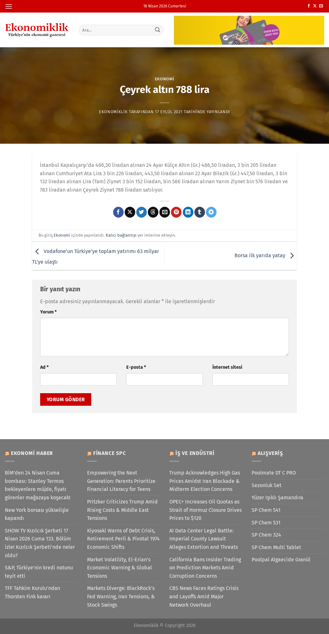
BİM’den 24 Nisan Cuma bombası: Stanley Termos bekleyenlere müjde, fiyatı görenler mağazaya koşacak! (37, 485)
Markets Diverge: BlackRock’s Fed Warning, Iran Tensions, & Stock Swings (121, 596)
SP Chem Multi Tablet (276, 547)
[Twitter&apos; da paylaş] (141, 212)
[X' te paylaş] (130, 212)
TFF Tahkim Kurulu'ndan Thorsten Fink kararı (32, 592)
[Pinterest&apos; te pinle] (176, 212)
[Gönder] (157, 29)
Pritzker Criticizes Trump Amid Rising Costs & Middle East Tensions (122, 510)
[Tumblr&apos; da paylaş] (199, 212)
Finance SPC (109, 453)
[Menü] (9, 6)
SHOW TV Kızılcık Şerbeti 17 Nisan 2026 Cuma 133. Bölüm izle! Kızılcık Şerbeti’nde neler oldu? (40, 543)
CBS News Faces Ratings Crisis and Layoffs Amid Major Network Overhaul (203, 596)
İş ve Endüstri (195, 453)
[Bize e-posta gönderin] (321, 6)
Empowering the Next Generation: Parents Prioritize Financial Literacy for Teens (121, 481)
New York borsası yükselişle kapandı (37, 514)
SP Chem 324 (266, 535)
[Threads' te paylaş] (153, 212)
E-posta (136, 367)
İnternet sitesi (227, 367)
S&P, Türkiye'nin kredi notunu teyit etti (39, 572)
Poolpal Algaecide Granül (281, 560)
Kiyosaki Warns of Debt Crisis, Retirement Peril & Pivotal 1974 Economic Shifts (123, 539)
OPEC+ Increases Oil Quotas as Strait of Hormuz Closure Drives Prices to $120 (205, 510)
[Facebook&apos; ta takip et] (309, 6)
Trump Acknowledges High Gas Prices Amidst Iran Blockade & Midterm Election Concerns (204, 481)
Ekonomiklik (113, 111)
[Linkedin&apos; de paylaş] (188, 212)
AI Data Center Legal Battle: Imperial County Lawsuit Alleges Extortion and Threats (203, 539)
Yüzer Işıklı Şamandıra (277, 497)
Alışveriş (270, 453)
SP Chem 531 (266, 523)
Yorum (48, 312)
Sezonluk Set (266, 485)
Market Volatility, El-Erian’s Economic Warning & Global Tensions (119, 568)
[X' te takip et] (315, 6)
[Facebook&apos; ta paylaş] (118, 212)
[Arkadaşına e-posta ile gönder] (164, 212)
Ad (44, 367)
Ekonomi (164, 79)
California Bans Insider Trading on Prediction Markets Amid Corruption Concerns (205, 568)
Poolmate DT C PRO (274, 473)
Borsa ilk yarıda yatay (266, 255)
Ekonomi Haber (32, 453)
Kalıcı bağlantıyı (121, 235)
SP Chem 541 (266, 510)
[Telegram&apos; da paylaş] (211, 212)
